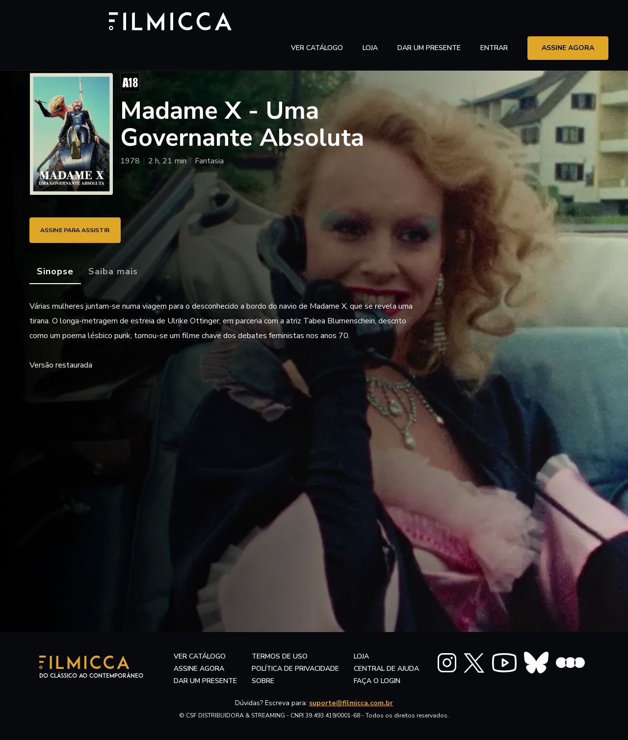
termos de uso (280, 656)
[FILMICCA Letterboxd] (570, 662)
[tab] (55, 272)
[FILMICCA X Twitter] (474, 663)
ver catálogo (317, 21)
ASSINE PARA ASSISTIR (83, 230)
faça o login (377, 681)
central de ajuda (386, 668)
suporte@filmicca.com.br (351, 703)
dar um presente (205, 681)
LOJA (370, 21)
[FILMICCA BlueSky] (536, 663)
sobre (263, 681)
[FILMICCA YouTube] (504, 662)
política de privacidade (295, 668)
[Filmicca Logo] (71, 20)
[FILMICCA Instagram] (447, 662)
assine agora (568, 21)
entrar (494, 21)
